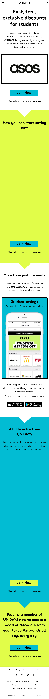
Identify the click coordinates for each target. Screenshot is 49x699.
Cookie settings (10, 685)
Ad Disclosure (19, 688)
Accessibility (40, 685)
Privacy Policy (25, 685)
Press (30, 670)
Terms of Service (22, 681)
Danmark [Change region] (32, 688)
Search (47, 2)
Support (8, 681)
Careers (40, 670)
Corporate (20, 670)
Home (24, 3)
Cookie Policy (38, 681)
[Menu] (3, 2)
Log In (36, 101)
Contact (9, 670)
